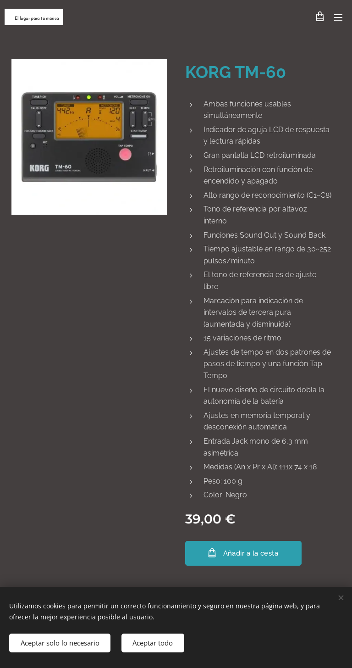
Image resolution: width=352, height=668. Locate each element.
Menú (338, 17)
